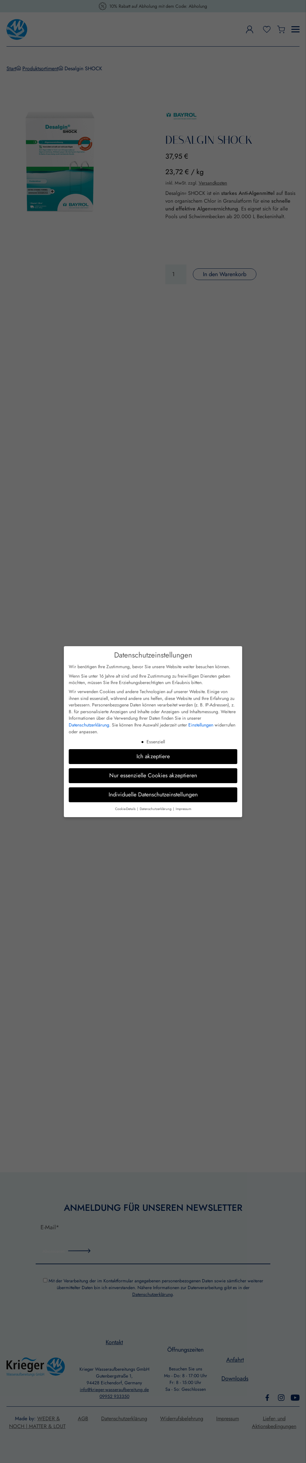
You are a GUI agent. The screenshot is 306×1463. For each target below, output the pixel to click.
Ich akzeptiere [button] (153, 756)
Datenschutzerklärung (89, 725)
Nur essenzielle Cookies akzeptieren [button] (153, 775)
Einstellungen (200, 725)
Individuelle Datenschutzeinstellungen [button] (153, 794)
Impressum (183, 808)
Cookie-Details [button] (125, 808)
